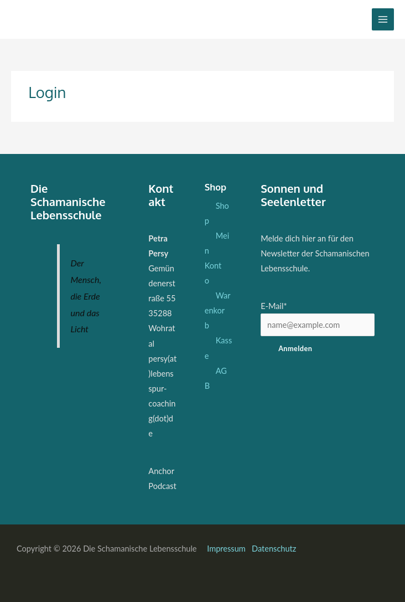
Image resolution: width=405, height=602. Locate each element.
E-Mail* (274, 306)
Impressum (227, 548)
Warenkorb (218, 310)
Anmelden (295, 348)
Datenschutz (274, 548)
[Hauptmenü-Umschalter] (383, 19)
